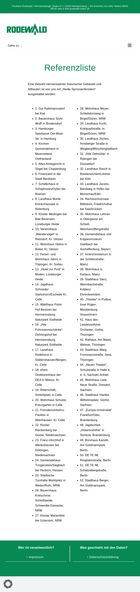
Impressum (36, 557)
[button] (8, 584)
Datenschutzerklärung (103, 557)
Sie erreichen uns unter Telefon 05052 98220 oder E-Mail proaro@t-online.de (89, 7)
